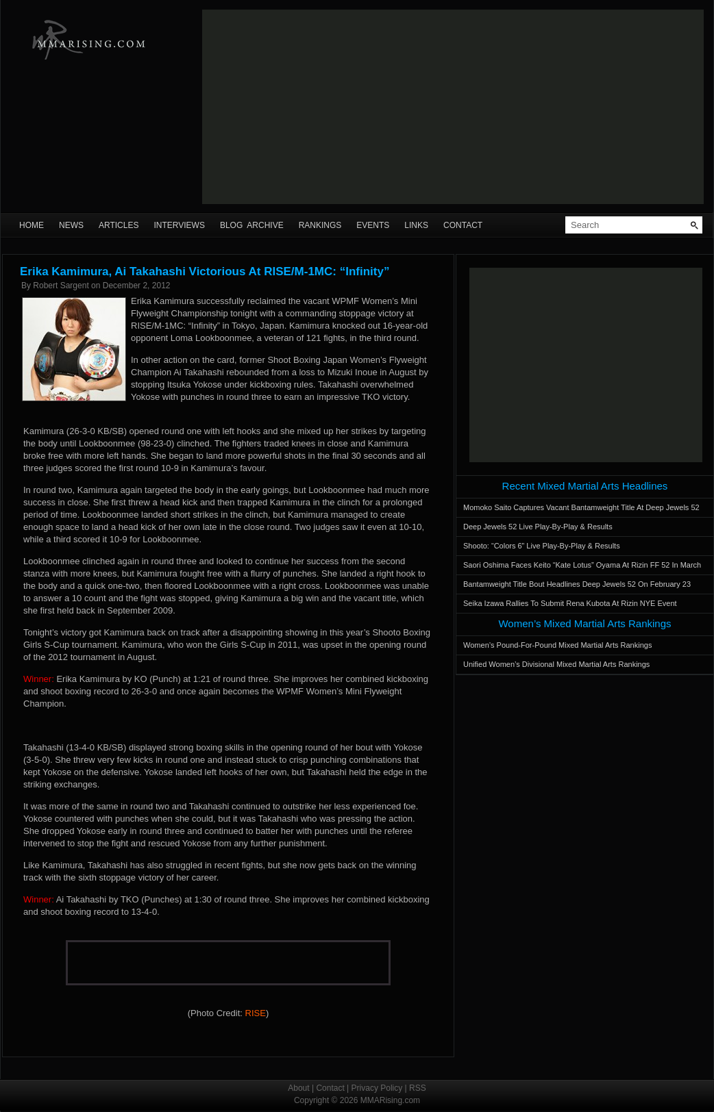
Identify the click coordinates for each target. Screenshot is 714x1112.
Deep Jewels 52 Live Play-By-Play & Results (538, 526)
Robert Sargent (60, 285)
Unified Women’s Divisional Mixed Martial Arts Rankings (556, 664)
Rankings (320, 225)
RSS (417, 1088)
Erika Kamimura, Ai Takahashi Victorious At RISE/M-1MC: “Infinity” (204, 271)
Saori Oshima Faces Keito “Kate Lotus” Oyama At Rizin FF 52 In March (582, 565)
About (298, 1088)
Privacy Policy (377, 1088)
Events (372, 225)
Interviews (178, 225)
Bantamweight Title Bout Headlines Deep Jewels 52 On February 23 (577, 584)
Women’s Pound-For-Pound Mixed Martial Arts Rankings (557, 645)
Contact (462, 225)
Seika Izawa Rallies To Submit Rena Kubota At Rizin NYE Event (570, 603)
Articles (118, 225)
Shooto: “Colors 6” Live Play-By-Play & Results (541, 546)
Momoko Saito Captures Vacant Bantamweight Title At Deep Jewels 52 (581, 507)
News (71, 225)
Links (416, 225)
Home (31, 225)
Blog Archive (252, 225)
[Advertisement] (351, 107)
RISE (255, 1013)
